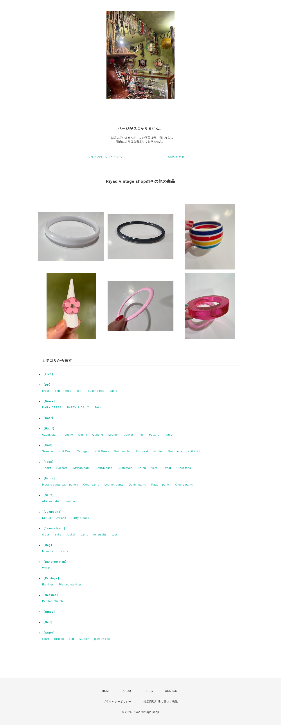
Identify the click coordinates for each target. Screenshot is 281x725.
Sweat (167, 468)
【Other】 (49, 632)
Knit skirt (193, 451)
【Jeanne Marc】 (54, 528)
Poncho (68, 434)
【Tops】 (48, 461)
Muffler (158, 451)
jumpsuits (100, 534)
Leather (113, 434)
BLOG (149, 691)
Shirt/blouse (104, 468)
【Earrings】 (51, 578)
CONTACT (172, 691)
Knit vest (142, 451)
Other (170, 434)
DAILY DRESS (52, 407)
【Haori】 (49, 428)
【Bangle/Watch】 (55, 561)
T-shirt (46, 468)
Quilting (97, 434)
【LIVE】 (48, 374)
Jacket (128, 434)
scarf (45, 638)
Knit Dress (102, 451)
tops (68, 390)
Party (64, 551)
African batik (81, 468)
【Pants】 (49, 478)
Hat (71, 638)
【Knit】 (48, 445)
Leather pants (113, 484)
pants (113, 390)
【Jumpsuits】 (52, 511)
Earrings (48, 584)
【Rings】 (49, 611)
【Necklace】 (51, 595)
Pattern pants (160, 484)
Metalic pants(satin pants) (60, 484)
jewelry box (102, 638)
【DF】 (47, 384)
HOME (106, 691)
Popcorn (62, 468)
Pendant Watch (52, 601)
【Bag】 (48, 545)
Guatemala (125, 468)
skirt (80, 390)
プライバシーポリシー (117, 701)
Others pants (184, 484)
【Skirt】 (48, 495)
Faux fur (154, 434)
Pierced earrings (70, 584)
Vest (154, 468)
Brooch (59, 638)
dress (46, 390)
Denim (82, 434)
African (61, 517)
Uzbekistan (49, 434)
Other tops (184, 468)
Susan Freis (96, 390)
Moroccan (49, 551)
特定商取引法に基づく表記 (161, 701)
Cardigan (83, 451)
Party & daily (80, 517)
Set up (98, 407)
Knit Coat (65, 451)
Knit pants (175, 451)
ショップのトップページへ (105, 156)
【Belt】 (48, 622)
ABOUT (128, 691)
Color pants (91, 484)
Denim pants (137, 484)
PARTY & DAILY (78, 407)
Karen (142, 468)
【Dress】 (49, 401)
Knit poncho (122, 451)
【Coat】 (48, 418)
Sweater (47, 451)
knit (57, 390)
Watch (46, 567)
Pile (141, 434)
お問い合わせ (176, 156)
